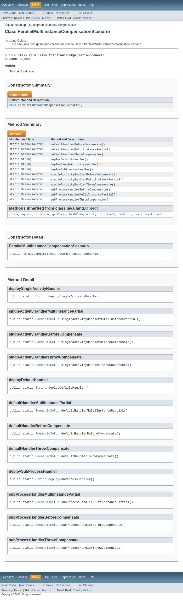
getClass (59, 219)
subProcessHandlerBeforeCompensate (79, 193)
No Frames (63, 13)
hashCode (76, 219)
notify (91, 219)
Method (46, 17)
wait (139, 219)
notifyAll (107, 219)
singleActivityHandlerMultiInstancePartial (85, 183)
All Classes (86, 13)
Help (91, 4)
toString (125, 219)
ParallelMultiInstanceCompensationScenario (44, 107)
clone (14, 219)
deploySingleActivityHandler (74, 167)
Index (82, 4)
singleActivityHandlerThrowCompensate (81, 188)
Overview (7, 4)
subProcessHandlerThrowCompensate (78, 204)
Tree (55, 4)
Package (22, 4)
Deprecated (68, 4)
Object (25, 60)
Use (46, 4)
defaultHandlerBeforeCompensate (76, 146)
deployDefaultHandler (68, 162)
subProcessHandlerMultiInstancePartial (82, 199)
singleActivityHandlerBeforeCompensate (82, 178)
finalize (42, 219)
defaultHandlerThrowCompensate (75, 157)
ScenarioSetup (32, 146)
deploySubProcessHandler (70, 172)
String (26, 162)
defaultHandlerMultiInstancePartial (80, 151)
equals (27, 219)
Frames (48, 13)
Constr (36, 17)
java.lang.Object (15, 40)
